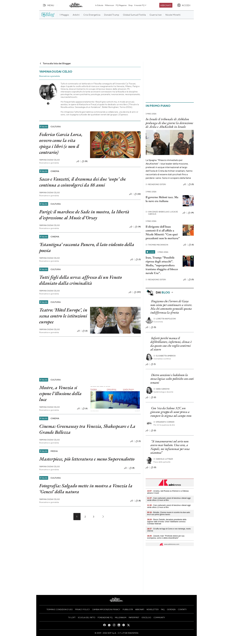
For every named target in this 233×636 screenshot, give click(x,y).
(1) (153, 364)
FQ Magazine (121, 5)
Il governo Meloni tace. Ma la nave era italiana (162, 199)
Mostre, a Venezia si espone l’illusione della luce (60, 393)
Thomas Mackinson (157, 245)
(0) (191, 184)
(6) (85, 408)
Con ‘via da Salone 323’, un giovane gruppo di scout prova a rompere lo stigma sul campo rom (171, 412)
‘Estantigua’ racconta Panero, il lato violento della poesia (86, 247)
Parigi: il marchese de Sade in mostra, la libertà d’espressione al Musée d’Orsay (84, 215)
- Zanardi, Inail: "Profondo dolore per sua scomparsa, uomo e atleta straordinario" (165, 537)
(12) (85, 161)
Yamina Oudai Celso (49, 160)
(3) (138, 259)
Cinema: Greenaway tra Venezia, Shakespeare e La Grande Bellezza (87, 429)
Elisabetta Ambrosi (165, 356)
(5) (153, 327)
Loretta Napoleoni (165, 319)
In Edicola (99, 5)
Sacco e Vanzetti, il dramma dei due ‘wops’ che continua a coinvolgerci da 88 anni (82, 182)
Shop (130, 5)
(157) (137, 292)
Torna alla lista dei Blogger (55, 63)
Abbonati (165, 5)
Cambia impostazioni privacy (106, 609)
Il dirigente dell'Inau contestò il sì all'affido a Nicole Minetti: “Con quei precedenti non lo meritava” (163, 232)
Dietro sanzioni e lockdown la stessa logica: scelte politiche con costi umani (172, 379)
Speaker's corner (164, 422)
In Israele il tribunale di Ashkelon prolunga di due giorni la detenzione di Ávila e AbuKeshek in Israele (169, 123)
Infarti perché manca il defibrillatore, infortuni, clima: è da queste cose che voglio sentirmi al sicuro (171, 343)
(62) (137, 194)
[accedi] (183, 5)
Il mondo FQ (140, 5)
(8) (131, 468)
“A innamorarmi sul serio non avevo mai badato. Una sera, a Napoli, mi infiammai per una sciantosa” (170, 447)
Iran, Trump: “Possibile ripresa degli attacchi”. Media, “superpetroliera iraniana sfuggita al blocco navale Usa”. (162, 265)
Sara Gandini (162, 389)
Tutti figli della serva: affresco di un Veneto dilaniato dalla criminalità (80, 280)
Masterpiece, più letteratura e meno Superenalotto (86, 459)
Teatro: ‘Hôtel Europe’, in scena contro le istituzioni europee (63, 316)
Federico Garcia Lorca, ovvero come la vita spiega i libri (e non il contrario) (60, 143)
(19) (191, 213)
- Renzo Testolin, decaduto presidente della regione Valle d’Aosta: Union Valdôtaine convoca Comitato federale (166, 521)
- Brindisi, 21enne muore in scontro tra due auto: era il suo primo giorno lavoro (168, 513)
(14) (138, 227)
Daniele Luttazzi (163, 459)
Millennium (109, 5)
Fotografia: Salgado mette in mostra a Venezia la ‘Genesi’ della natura (85, 489)
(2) (85, 331)
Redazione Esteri (156, 184)
